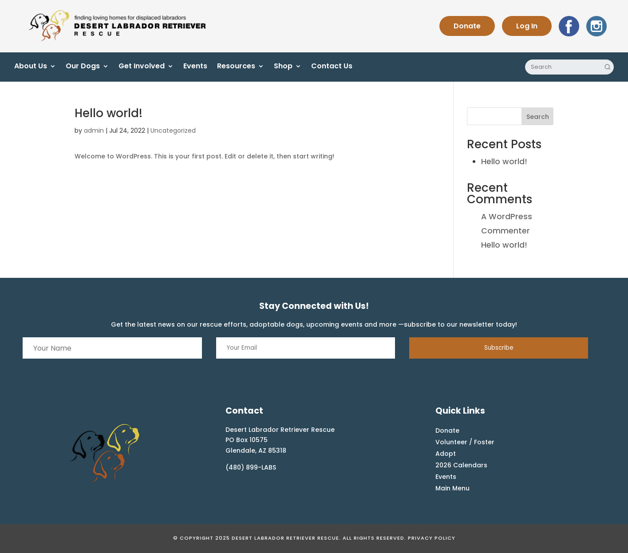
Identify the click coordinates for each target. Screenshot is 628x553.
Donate (467, 26)
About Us (30, 67)
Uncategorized (173, 130)
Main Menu (452, 488)
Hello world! (108, 113)
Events (195, 67)
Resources (236, 67)
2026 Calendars (461, 465)
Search (537, 116)
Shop (283, 67)
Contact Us (331, 67)
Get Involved (141, 67)
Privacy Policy (431, 537)
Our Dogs (83, 67)
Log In (526, 26)
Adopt (445, 453)
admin (94, 130)
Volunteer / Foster (464, 442)
